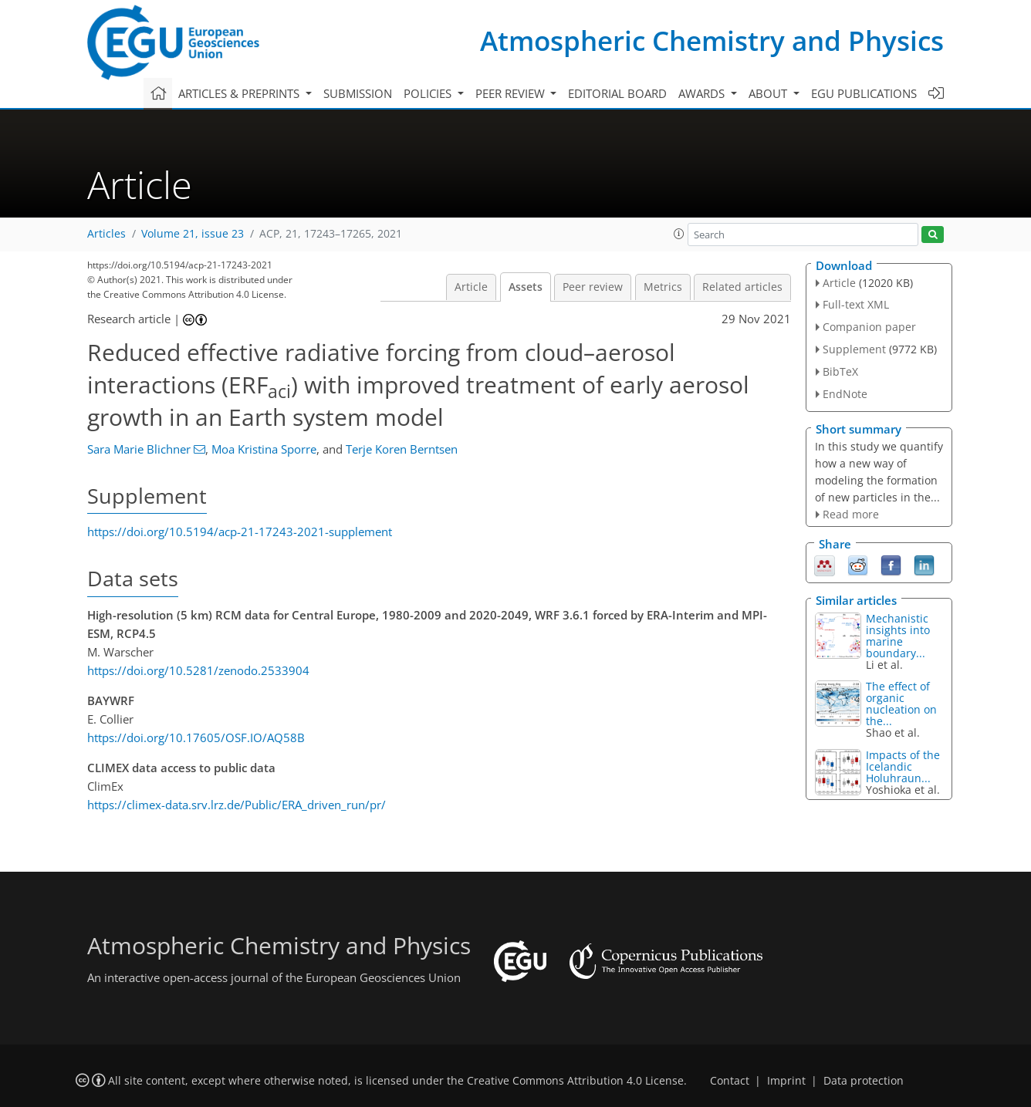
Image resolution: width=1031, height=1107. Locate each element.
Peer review (593, 287)
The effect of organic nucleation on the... (901, 703)
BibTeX (840, 371)
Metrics (663, 287)
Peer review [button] (511, 93)
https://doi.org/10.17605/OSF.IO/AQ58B (196, 737)
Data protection (863, 1081)
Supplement (854, 349)
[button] (679, 234)
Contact (729, 1081)
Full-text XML (856, 304)
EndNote (845, 393)
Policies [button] (429, 93)
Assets (526, 287)
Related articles (742, 287)
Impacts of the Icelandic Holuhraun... (903, 766)
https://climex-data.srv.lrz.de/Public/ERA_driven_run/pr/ (236, 804)
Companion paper (869, 326)
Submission (357, 93)
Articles (106, 234)
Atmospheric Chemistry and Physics (712, 40)
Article (471, 287)
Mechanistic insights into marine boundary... (898, 635)
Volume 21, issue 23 (192, 234)
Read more (851, 514)
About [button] (769, 93)
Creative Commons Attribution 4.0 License (575, 1081)
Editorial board (617, 93)
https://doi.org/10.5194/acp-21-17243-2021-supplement (239, 531)
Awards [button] (703, 93)
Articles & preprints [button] (240, 93)
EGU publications (864, 93)
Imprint (786, 1081)
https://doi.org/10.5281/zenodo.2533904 (198, 670)
